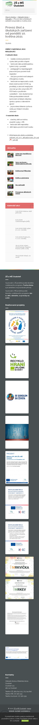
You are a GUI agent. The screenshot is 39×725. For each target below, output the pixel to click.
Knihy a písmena (22, 178)
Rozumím (25, 721)
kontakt (17, 711)
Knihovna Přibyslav (23, 171)
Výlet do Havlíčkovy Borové (23, 154)
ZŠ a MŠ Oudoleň (20, 708)
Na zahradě (20, 185)
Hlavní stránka (10, 17)
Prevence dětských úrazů (23, 192)
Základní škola (23, 17)
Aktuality (8, 19)
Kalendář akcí (13, 206)
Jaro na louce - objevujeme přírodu (23, 163)
